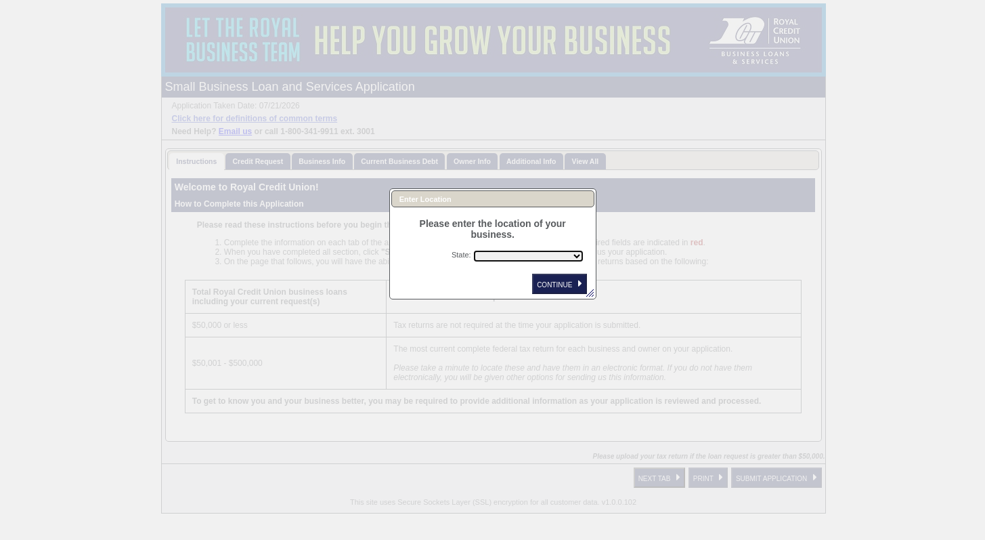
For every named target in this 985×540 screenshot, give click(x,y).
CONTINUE (559, 283)
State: (461, 255)
